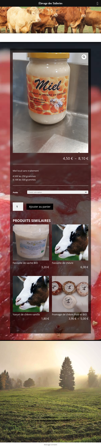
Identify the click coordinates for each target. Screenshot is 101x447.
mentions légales (45, 420)
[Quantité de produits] (18, 206)
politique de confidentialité (61, 420)
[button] (84, 56)
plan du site (35, 420)
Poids (15, 192)
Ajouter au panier (39, 206)
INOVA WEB (50, 427)
